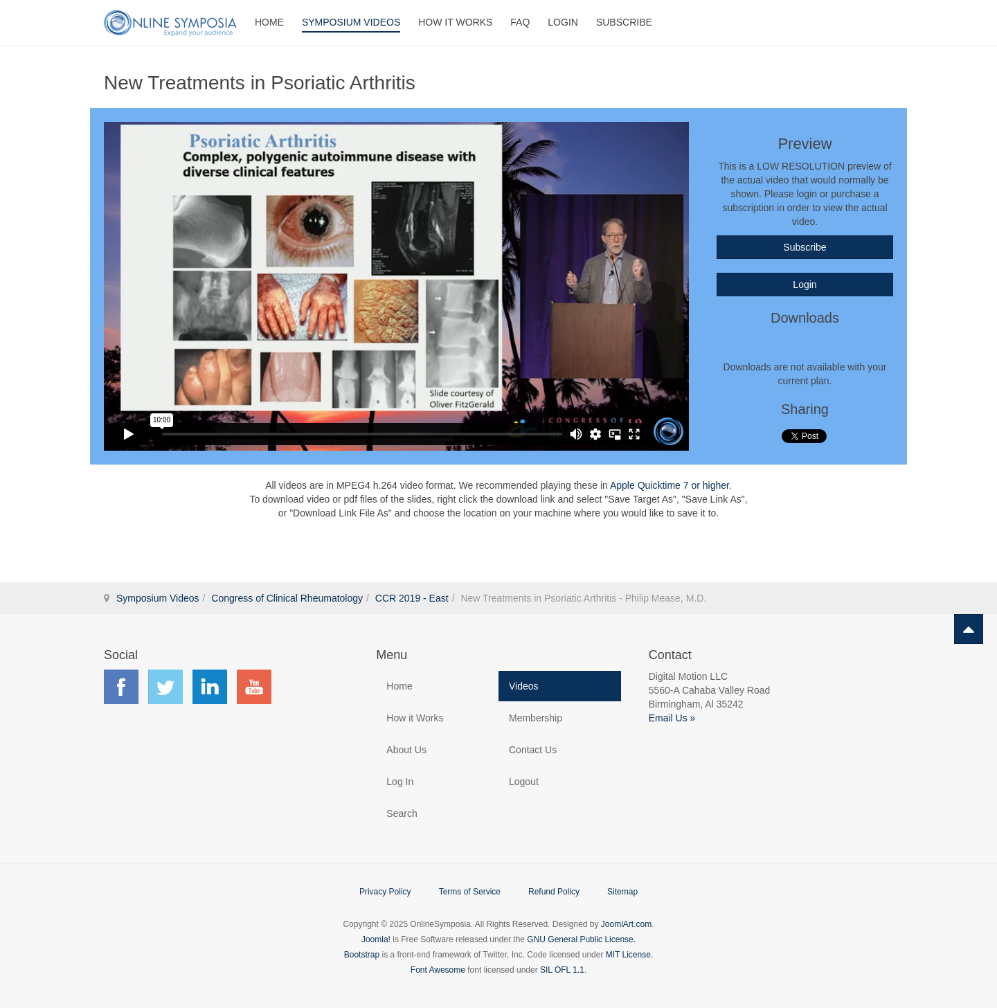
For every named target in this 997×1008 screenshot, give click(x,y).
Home (269, 22)
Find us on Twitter (165, 686)
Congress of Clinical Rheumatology (287, 598)
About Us (406, 749)
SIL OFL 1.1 (562, 970)
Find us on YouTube (254, 686)
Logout (524, 781)
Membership (535, 717)
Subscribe (624, 22)
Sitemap (622, 892)
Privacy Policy (385, 892)
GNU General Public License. (581, 939)
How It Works (455, 22)
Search (401, 813)
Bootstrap (361, 955)
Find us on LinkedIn (209, 686)
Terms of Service (470, 892)
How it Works (414, 717)
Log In (399, 781)
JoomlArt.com (626, 924)
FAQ (520, 22)
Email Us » (672, 717)
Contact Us (533, 749)
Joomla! (375, 939)
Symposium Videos (351, 22)
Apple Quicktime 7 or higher (669, 485)
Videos (524, 686)
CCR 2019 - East (412, 598)
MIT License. (629, 955)
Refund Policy (554, 892)
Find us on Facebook (121, 686)
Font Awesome (438, 970)
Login (563, 22)
